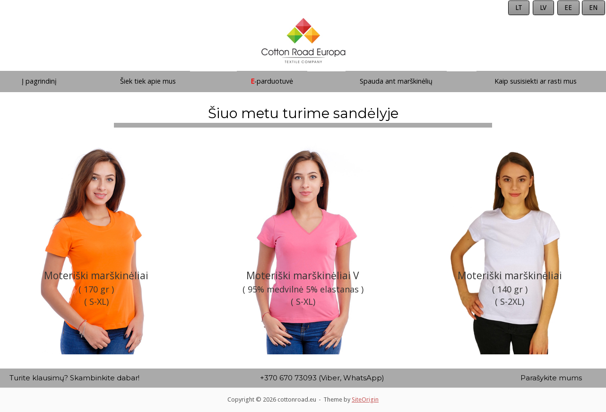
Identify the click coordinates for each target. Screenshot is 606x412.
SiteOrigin (365, 399)
